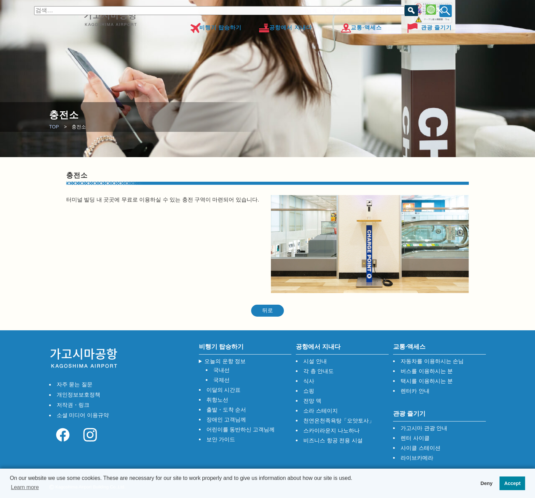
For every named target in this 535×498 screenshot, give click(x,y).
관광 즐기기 (436, 25)
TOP (54, 126)
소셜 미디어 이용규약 (83, 415)
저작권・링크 (73, 405)
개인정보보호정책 (78, 395)
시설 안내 (315, 361)
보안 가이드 (220, 439)
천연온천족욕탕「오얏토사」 (338, 421)
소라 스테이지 (320, 411)
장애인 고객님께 (296, 9)
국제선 (221, 380)
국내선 (221, 370)
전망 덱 (312, 401)
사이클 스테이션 (420, 448)
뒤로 (267, 310)
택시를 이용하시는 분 (427, 381)
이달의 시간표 (223, 390)
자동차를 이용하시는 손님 (432, 361)
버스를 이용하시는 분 (427, 371)
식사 (308, 381)
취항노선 (217, 400)
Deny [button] (486, 483)
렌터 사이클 (415, 438)
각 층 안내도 (405, 9)
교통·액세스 (366, 25)
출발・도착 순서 (226, 410)
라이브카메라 (417, 458)
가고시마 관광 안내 (424, 428)
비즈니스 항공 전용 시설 (332, 440)
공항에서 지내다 (290, 25)
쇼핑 (308, 391)
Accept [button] (512, 483)
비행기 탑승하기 (220, 25)
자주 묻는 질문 (352, 9)
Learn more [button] (25, 487)
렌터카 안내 (415, 391)
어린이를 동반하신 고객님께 (240, 429)
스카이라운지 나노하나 (331, 430)
